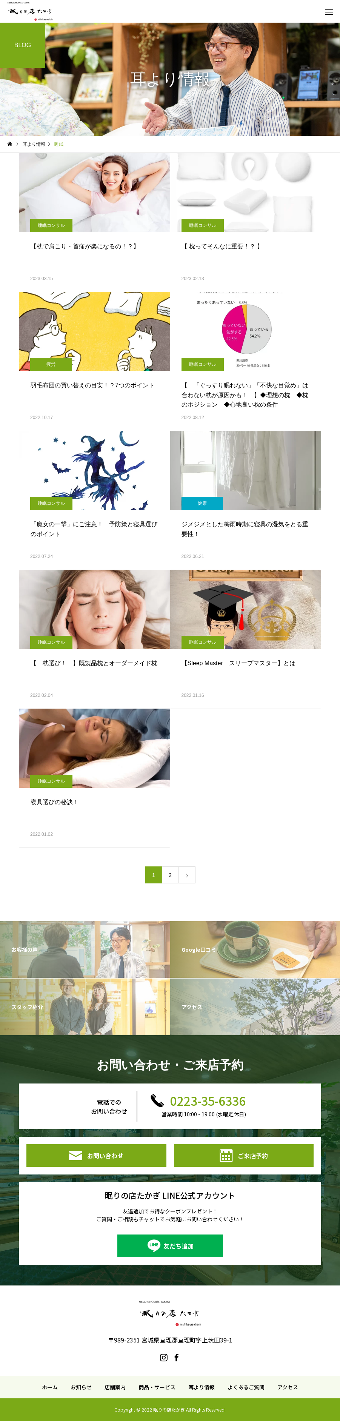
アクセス (287, 1387)
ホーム (50, 1387)
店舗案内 (115, 1387)
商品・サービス (156, 1387)
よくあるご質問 (246, 1387)
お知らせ (81, 1387)
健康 (202, 503)
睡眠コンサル (51, 225)
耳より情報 (201, 1387)
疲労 (50, 364)
